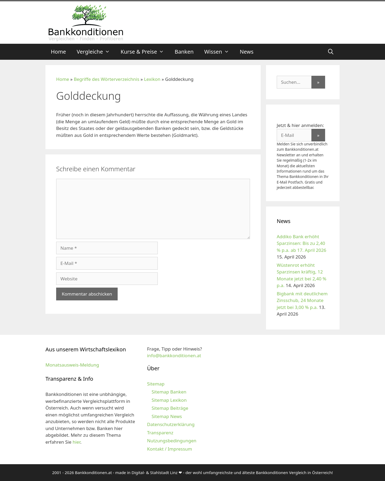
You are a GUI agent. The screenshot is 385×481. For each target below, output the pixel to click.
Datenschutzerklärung (171, 424)
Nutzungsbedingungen (172, 441)
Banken (184, 51)
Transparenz (160, 433)
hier (76, 442)
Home (58, 51)
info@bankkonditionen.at (174, 355)
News (246, 51)
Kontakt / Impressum (169, 449)
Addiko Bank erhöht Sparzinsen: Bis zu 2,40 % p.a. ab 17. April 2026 (301, 243)
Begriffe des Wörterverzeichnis (106, 79)
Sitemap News (167, 416)
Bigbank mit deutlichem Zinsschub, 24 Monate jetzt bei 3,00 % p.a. (302, 300)
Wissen (219, 52)
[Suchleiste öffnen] (331, 52)
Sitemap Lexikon (169, 400)
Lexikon (152, 79)
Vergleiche (96, 52)
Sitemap (155, 384)
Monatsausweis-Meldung (72, 365)
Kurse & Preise (145, 52)
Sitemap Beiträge (170, 408)
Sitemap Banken (169, 392)
